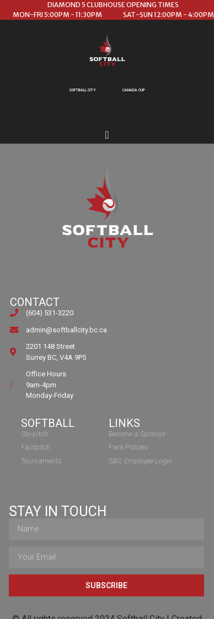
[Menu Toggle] (107, 134)
